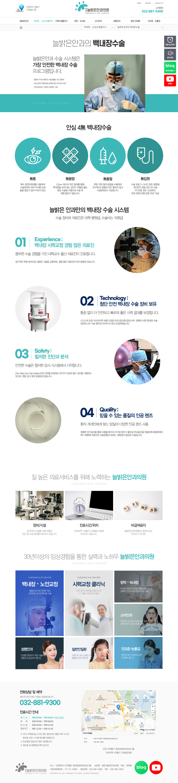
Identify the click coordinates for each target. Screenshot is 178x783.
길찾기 (142, 733)
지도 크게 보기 (150, 733)
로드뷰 (136, 733)
